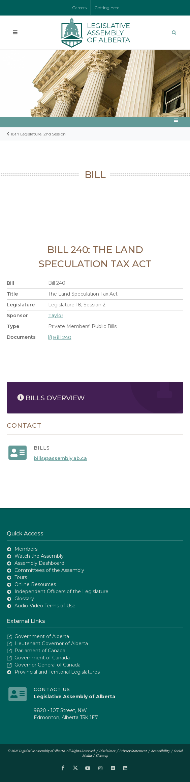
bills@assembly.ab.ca (60, 458)
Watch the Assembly (39, 556)
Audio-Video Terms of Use (44, 606)
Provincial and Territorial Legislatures (57, 672)
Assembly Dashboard (39, 563)
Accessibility (160, 751)
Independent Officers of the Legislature (61, 591)
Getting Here (107, 7)
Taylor (55, 315)
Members (25, 549)
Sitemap (102, 755)
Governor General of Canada (47, 665)
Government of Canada (42, 658)
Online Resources (35, 584)
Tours (20, 577)
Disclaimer (107, 751)
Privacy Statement (133, 751)
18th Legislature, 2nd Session (38, 133)
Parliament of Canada (39, 651)
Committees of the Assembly (49, 570)
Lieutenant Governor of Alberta (51, 643)
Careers (79, 7)
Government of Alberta (41, 636)
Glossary (24, 599)
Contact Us (52, 689)
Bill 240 (59, 337)
